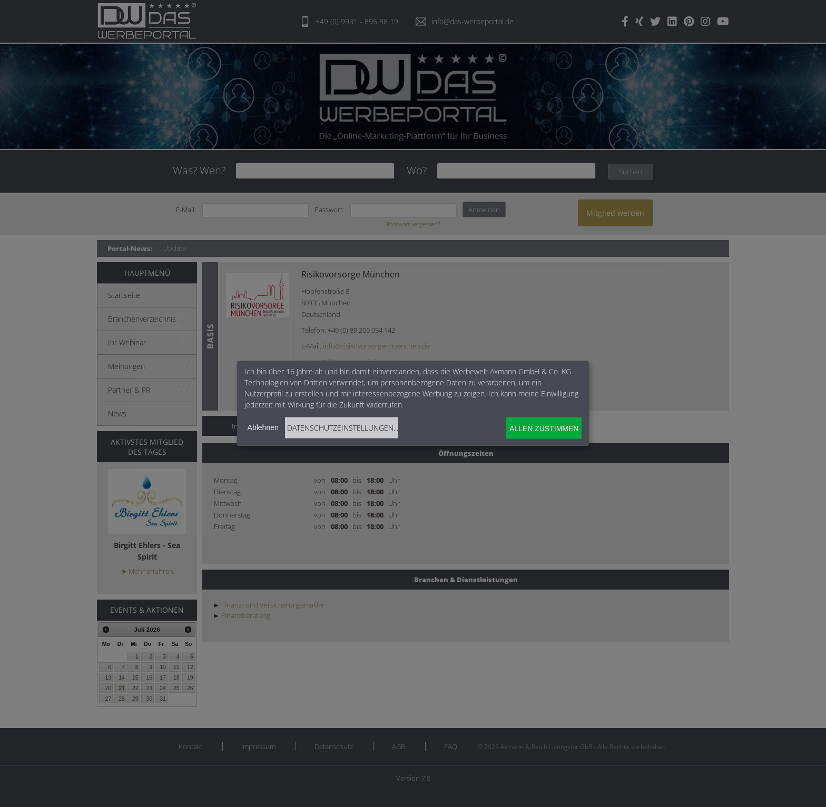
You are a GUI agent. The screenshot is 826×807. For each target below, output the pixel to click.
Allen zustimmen (543, 428)
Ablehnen (263, 427)
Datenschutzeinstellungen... (342, 428)
